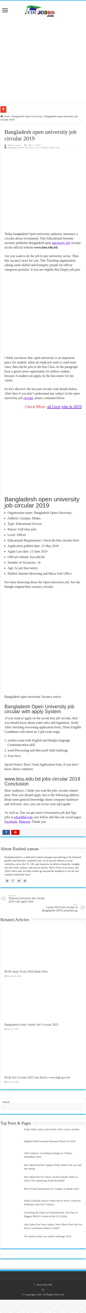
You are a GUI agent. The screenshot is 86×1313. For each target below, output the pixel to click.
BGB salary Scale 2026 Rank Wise (26, 971)
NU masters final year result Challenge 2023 (47, 1236)
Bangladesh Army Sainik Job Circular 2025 (31, 1024)
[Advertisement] (43, 59)
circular (28, 398)
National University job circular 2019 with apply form (29, 898)
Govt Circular (41, 147)
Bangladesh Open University (27, 116)
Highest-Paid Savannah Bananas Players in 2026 (49, 1141)
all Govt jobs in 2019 (64, 406)
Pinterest (24, 821)
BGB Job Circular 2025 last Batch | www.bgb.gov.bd (37, 1077)
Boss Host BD (44, 1284)
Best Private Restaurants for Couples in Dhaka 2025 (51, 1188)
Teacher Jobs (54, 147)
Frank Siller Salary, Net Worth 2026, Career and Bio (51, 1129)
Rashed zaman (14, 145)
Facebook (10, 821)
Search (6, 1101)
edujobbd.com (23, 817)
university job (61, 243)
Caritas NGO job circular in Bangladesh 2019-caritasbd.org (56, 907)
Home (5, 116)
